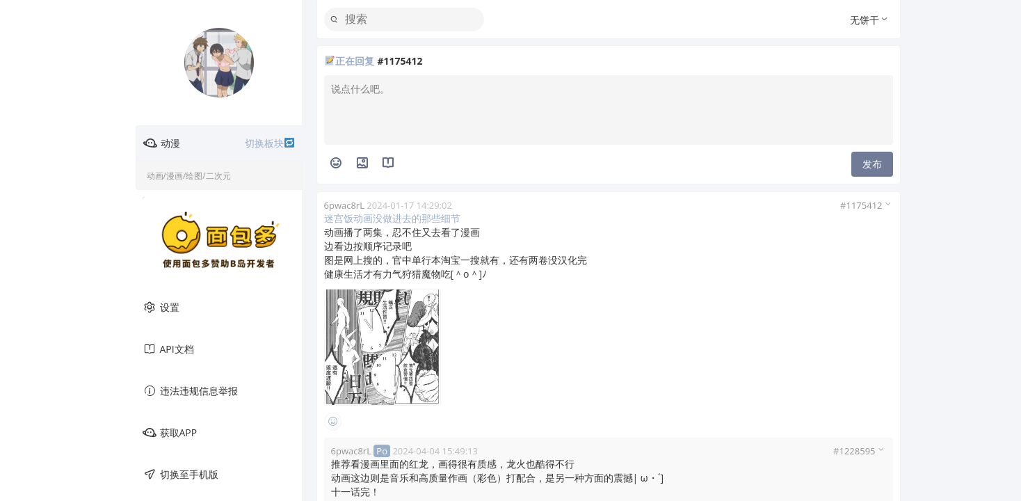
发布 (872, 163)
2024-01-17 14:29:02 (409, 205)
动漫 (219, 143)
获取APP (170, 433)
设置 (161, 308)
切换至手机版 (180, 475)
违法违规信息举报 (190, 391)
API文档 (168, 349)
